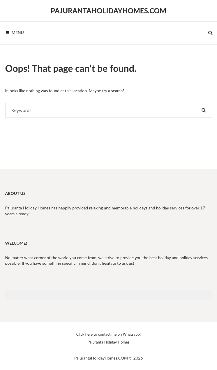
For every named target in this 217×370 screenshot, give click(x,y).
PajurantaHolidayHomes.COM (108, 10)
